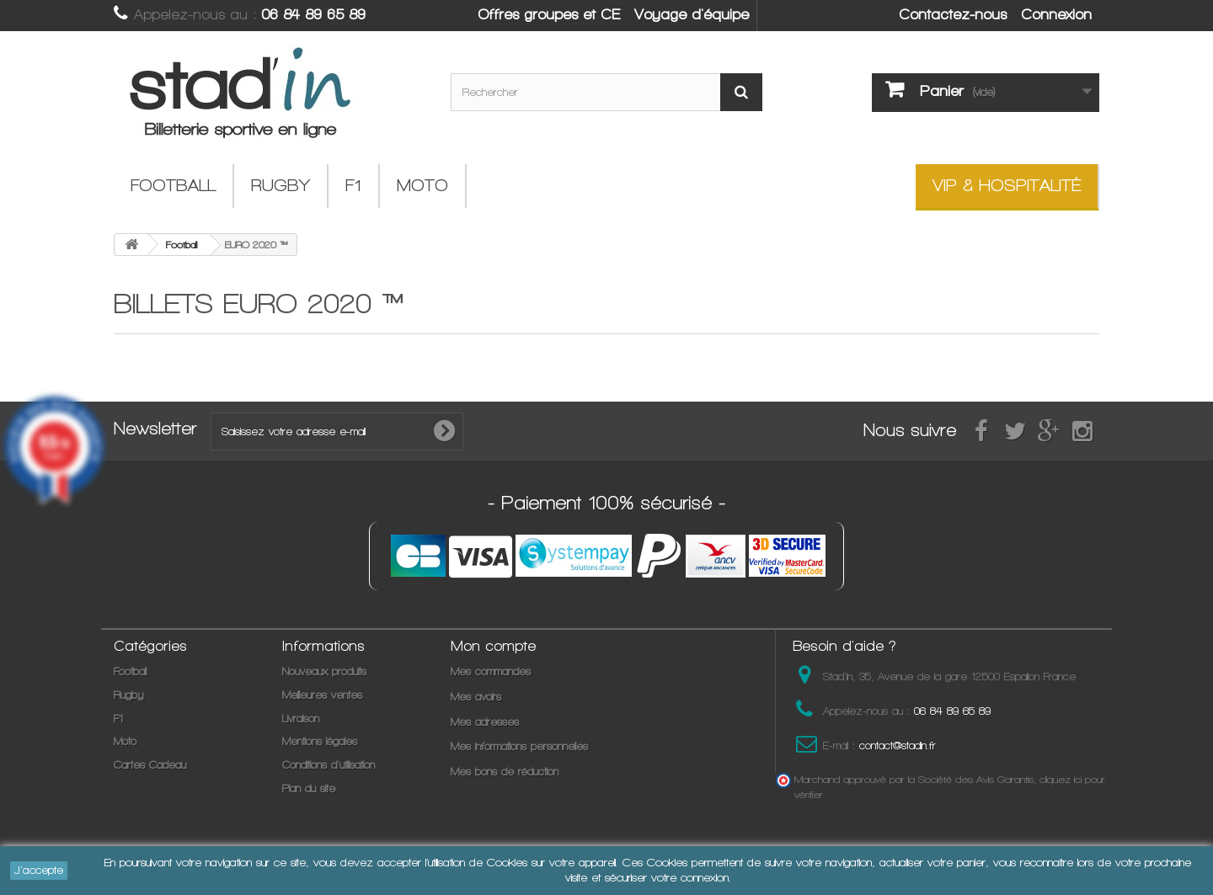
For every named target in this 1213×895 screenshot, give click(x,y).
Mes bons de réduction (504, 771)
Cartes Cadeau (150, 764)
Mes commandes (491, 671)
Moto (422, 185)
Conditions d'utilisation (328, 764)
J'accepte (38, 870)
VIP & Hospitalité (1006, 185)
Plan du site (308, 788)
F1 (353, 185)
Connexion (1056, 14)
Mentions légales (319, 741)
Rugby (280, 185)
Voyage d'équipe (691, 14)
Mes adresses (485, 722)
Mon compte (493, 645)
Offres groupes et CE (549, 14)
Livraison (300, 718)
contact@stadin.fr (897, 745)
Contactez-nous (953, 14)
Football (173, 185)
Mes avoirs (476, 696)
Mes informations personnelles (519, 746)
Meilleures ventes (322, 695)
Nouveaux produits (324, 671)
